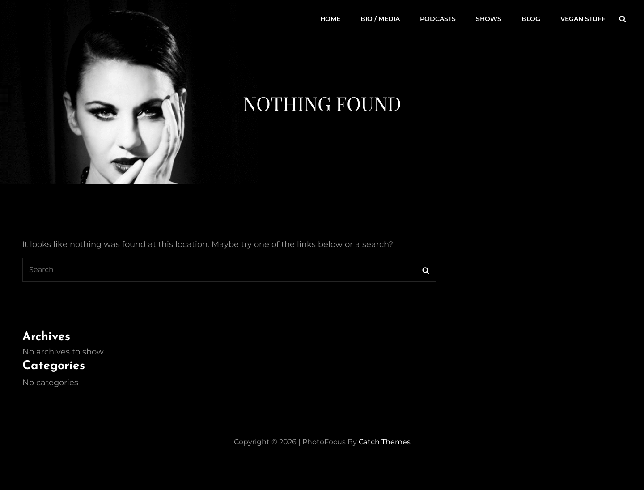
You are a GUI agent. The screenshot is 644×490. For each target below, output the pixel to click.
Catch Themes (385, 442)
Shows (488, 19)
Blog (530, 19)
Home (330, 19)
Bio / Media (380, 19)
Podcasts (438, 19)
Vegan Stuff (583, 19)
